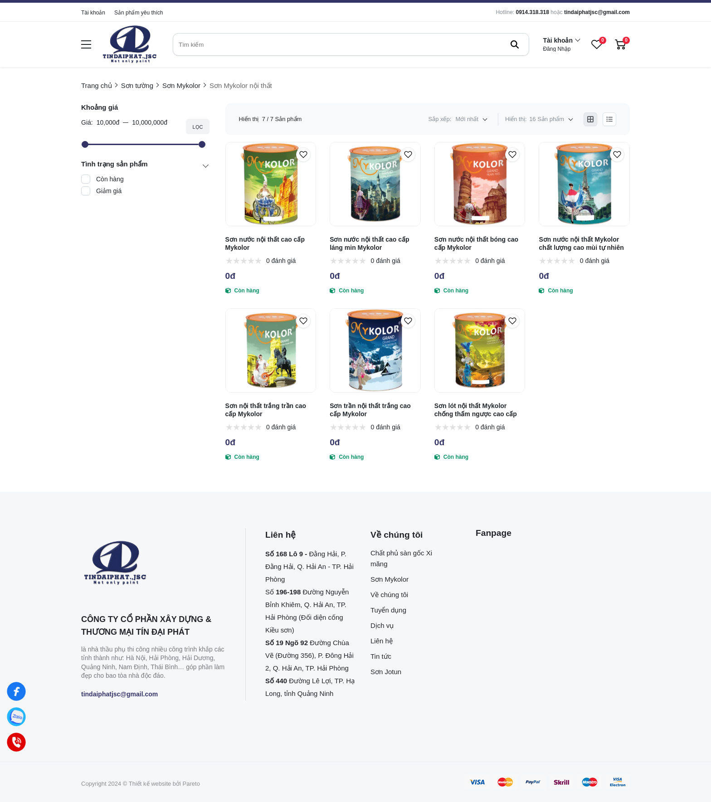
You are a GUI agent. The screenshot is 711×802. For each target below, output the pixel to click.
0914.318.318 (532, 12)
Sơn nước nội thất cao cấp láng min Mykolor (369, 243)
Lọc (197, 127)
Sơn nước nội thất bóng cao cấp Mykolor (476, 243)
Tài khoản (93, 13)
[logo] (129, 45)
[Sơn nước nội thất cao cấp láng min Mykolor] (375, 184)
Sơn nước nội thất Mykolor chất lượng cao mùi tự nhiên (581, 243)
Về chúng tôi (389, 594)
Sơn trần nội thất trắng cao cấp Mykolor (370, 410)
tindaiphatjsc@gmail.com (597, 12)
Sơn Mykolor (389, 579)
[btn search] (515, 44)
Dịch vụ (382, 625)
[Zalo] (16, 716)
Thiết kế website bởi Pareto (164, 783)
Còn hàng (110, 179)
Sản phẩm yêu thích (138, 13)
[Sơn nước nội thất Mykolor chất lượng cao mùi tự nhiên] (584, 184)
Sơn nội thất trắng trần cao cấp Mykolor (266, 410)
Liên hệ (381, 641)
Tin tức (380, 656)
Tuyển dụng (388, 610)
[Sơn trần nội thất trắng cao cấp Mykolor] (375, 350)
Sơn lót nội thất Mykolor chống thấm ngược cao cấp (475, 410)
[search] (351, 44)
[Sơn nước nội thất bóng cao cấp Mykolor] (480, 184)
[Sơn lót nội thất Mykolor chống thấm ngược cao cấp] (480, 350)
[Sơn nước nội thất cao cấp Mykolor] (271, 184)
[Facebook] (16, 691)
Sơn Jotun (385, 672)
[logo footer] (153, 563)
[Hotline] (16, 742)
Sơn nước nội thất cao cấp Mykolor (265, 243)
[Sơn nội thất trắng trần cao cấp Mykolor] (271, 350)
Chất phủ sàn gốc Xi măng (401, 558)
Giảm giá (109, 190)
